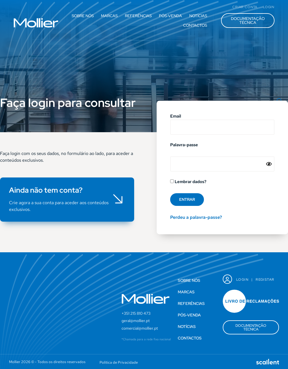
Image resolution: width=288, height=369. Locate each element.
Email (175, 116)
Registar (265, 279)
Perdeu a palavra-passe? (196, 217)
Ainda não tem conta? (46, 190)
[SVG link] (36, 23)
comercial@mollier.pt (140, 328)
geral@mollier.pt (136, 320)
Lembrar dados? (188, 181)
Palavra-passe (184, 145)
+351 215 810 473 (136, 313)
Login (242, 279)
